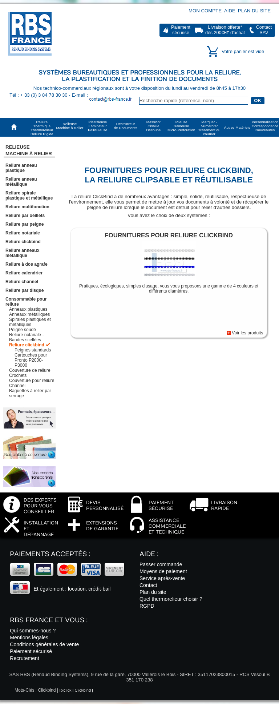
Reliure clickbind (23, 241)
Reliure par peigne (24, 224)
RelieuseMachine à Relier (28, 150)
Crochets (18, 375)
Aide (229, 10)
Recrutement (24, 658)
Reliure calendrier (24, 272)
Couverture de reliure (29, 370)
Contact (148, 585)
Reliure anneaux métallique (22, 253)
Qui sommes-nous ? (33, 630)
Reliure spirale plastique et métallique (29, 195)
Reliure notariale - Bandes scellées (26, 337)
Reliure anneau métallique (21, 182)
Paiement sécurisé (31, 651)
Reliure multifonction (27, 206)
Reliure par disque (24, 290)
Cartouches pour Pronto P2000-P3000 (31, 360)
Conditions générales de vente (44, 644)
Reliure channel (21, 281)
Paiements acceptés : (50, 554)
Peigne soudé (22, 329)
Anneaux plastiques (28, 309)
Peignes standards (33, 350)
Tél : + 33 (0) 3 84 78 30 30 (39, 95)
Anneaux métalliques (29, 314)
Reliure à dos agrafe (26, 264)
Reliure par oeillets (25, 215)
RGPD (147, 606)
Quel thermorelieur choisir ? (171, 599)
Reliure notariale (22, 233)
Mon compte (205, 10)
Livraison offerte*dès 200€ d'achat (225, 30)
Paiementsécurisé (180, 30)
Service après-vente (162, 578)
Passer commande (161, 564)
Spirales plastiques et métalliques (30, 322)
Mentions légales (29, 637)
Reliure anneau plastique (21, 168)
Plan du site (254, 10)
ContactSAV (264, 30)
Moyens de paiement (163, 571)
